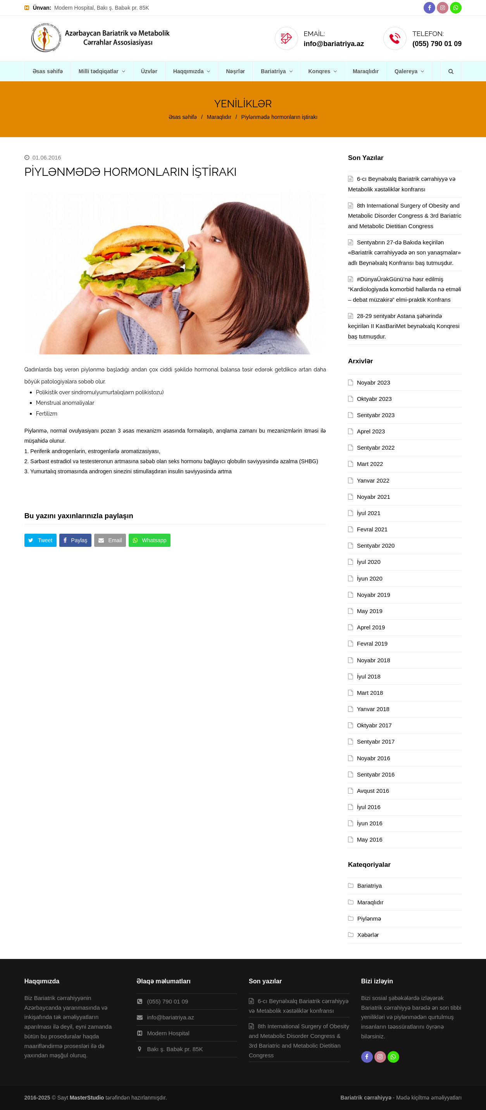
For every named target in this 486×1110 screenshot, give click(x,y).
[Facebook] (429, 8)
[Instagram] (442, 8)
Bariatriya (369, 885)
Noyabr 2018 (373, 660)
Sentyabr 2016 (376, 774)
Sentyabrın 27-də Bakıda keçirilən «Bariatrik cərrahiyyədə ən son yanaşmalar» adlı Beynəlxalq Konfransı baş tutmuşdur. (404, 252)
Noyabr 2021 (373, 496)
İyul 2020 (369, 561)
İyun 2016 (370, 823)
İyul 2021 (369, 513)
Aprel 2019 (371, 627)
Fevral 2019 (372, 643)
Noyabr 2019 (373, 594)
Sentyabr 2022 (376, 447)
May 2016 (370, 839)
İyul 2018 (369, 676)
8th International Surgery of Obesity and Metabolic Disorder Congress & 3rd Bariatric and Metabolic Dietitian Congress (405, 215)
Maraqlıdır (370, 902)
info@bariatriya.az (334, 44)
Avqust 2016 (373, 790)
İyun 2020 (370, 578)
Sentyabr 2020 (376, 545)
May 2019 (370, 611)
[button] (40, 540)
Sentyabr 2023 (376, 415)
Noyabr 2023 (373, 382)
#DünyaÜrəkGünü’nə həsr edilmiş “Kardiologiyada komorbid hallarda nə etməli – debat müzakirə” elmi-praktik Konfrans (404, 289)
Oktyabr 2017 (374, 725)
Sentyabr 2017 (376, 741)
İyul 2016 (369, 807)
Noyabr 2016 (373, 758)
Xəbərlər (368, 934)
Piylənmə (369, 918)
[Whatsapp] (455, 8)
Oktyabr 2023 (374, 398)
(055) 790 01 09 (437, 44)
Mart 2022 (370, 463)
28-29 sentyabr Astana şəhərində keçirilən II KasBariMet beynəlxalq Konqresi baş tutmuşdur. (404, 326)
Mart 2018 (370, 692)
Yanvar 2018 (373, 709)
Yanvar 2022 (373, 480)
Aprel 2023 (371, 431)
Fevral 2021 (372, 529)
